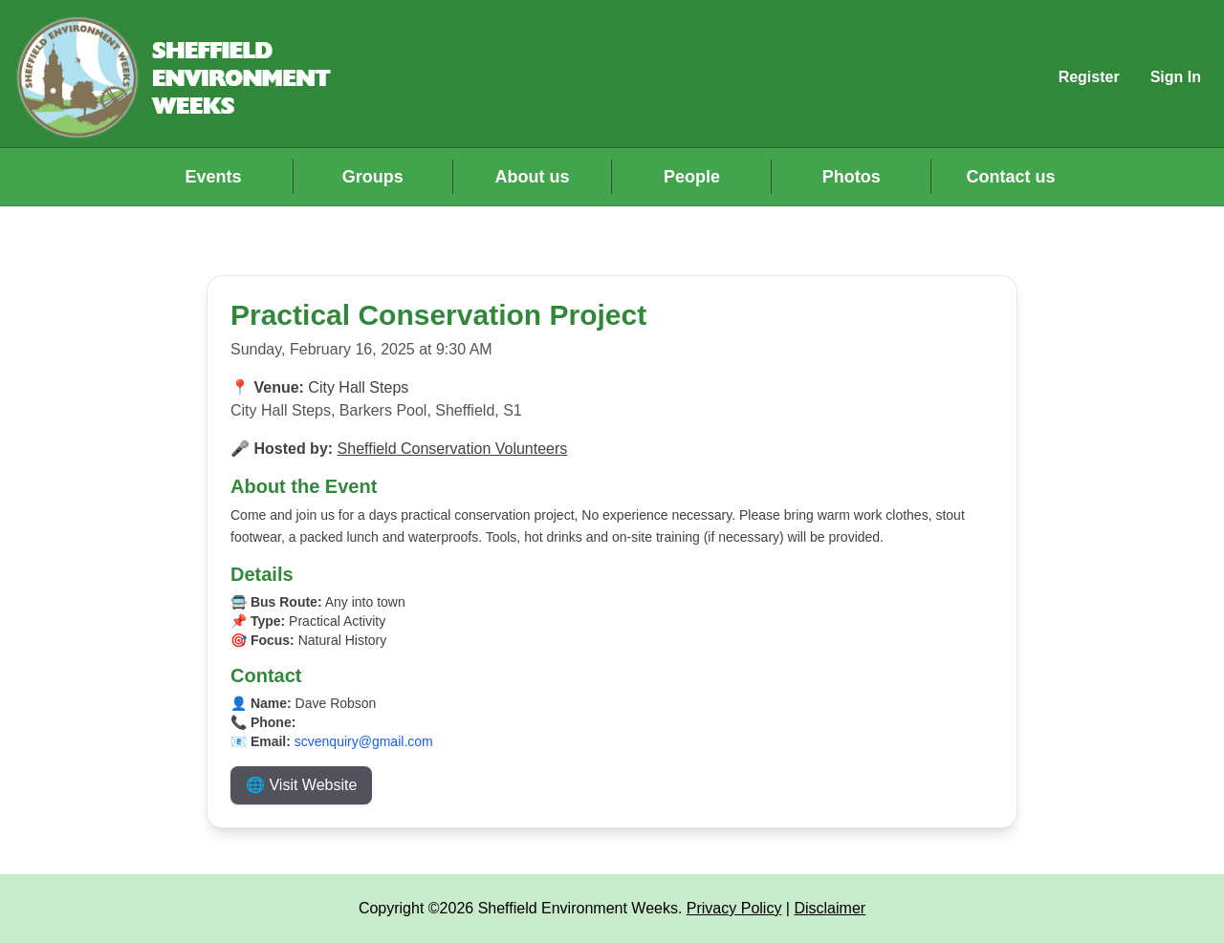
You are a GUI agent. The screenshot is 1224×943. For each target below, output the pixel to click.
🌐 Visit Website (301, 785)
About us (532, 176)
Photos (851, 176)
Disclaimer (829, 908)
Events (213, 176)
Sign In (1175, 77)
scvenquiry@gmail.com (364, 741)
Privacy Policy (734, 908)
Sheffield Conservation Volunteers (453, 448)
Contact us (1011, 176)
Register (1089, 77)
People (692, 176)
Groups (373, 176)
